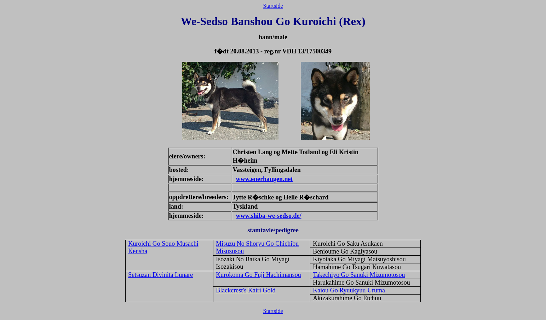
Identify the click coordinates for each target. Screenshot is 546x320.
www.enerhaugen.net (264, 178)
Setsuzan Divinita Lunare (160, 274)
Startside (273, 6)
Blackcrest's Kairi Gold (245, 290)
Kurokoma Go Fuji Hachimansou (258, 274)
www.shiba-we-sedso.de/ (268, 215)
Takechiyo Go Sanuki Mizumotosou (359, 274)
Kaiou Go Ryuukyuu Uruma (349, 290)
